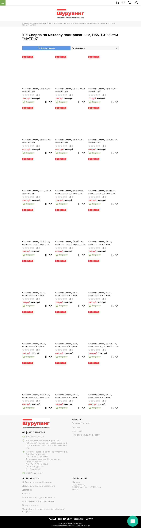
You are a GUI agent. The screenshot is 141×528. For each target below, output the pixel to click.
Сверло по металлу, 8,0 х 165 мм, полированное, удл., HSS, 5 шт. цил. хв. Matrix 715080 (70, 243)
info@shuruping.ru (35, 436)
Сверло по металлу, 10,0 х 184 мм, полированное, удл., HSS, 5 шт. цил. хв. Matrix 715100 (103, 345)
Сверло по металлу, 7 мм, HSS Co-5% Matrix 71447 (102, 90)
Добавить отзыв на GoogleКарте (38, 486)
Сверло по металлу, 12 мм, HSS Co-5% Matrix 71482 (37, 192)
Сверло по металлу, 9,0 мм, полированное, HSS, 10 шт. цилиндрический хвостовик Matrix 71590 (103, 396)
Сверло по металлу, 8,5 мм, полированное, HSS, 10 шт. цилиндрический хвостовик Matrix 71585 (70, 396)
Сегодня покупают (81, 423)
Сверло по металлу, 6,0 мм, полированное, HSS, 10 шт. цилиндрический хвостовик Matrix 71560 (37, 294)
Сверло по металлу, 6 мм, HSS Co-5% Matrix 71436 (36, 90)
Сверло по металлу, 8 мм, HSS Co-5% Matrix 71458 (36, 141)
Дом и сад (77, 431)
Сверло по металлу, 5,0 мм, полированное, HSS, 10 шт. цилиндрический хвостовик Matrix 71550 (103, 243)
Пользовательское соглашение (38, 501)
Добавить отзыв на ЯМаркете (37, 482)
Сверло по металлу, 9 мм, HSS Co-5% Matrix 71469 (69, 141)
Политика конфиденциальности (38, 497)
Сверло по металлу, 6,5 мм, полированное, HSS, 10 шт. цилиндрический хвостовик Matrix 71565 (70, 294)
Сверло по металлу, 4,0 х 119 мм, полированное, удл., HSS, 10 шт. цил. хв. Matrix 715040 (102, 192)
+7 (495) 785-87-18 (33, 432)
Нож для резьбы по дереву (86, 435)
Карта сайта (77, 523)
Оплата (26, 493)
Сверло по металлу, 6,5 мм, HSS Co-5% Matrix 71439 (70, 90)
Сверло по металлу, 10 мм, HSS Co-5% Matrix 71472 (103, 141)
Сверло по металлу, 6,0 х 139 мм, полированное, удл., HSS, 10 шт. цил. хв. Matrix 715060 (36, 396)
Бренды (76, 427)
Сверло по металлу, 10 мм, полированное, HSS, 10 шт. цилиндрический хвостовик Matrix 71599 (70, 345)
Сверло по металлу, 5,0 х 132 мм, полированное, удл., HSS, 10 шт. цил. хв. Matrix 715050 (36, 243)
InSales (87, 525)
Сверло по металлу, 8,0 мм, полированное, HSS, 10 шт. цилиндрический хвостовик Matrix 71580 (37, 345)
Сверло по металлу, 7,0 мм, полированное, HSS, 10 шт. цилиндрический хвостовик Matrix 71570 (103, 294)
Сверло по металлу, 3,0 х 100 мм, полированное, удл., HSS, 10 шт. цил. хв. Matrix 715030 (69, 192)
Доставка (27, 490)
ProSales (68, 525)
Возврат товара (30, 505)
